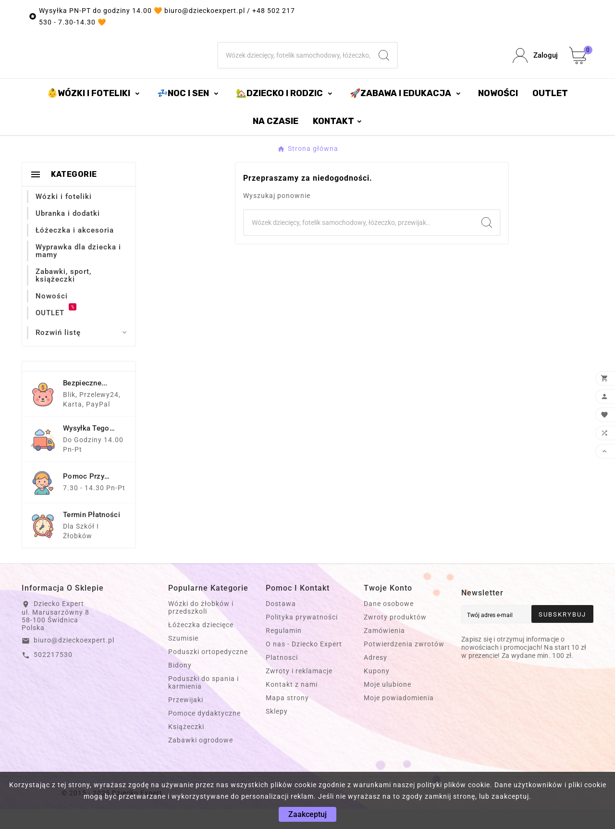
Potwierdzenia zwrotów (404, 664)
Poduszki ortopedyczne (208, 671)
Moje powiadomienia (399, 717)
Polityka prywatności (302, 637)
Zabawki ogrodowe (200, 760)
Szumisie (183, 658)
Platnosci (282, 677)
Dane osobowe (389, 623)
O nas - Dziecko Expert (304, 664)
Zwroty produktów (395, 637)
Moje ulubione (387, 704)
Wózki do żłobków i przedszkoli (201, 627)
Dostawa (281, 623)
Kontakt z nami (292, 704)
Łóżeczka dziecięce (201, 644)
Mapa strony (287, 717)
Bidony (180, 685)
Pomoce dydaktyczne (204, 733)
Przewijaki (185, 719)
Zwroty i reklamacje (299, 690)
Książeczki (186, 746)
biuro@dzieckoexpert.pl (74, 660)
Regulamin (284, 650)
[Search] (384, 65)
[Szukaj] (294, 65)
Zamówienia (384, 650)
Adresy (375, 677)
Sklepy (277, 731)
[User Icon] (535, 65)
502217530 (53, 674)
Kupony (377, 690)
